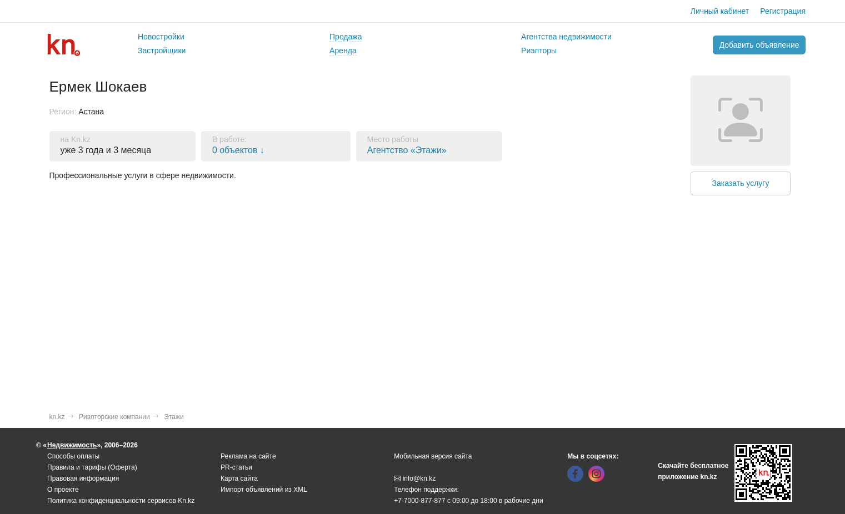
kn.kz (57, 417)
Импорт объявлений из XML (264, 489)
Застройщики (162, 50)
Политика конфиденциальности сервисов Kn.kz (120, 501)
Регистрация (783, 11)
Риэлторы (539, 50)
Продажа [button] (345, 36)
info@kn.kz (415, 478)
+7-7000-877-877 (419, 501)
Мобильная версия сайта (433, 456)
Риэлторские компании (114, 417)
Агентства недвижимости (566, 36)
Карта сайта (239, 478)
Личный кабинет (720, 11)
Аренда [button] (343, 50)
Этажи (173, 417)
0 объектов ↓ (238, 150)
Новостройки (161, 36)
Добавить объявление (759, 45)
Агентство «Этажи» (407, 150)
